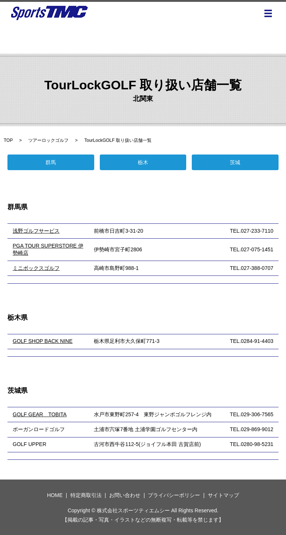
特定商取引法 (86, 495)
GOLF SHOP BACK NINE (43, 341)
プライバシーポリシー (174, 495)
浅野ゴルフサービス (36, 231)
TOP (8, 140)
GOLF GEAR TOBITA (40, 414)
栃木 (143, 162)
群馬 (50, 162)
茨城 (235, 162)
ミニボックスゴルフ (36, 268)
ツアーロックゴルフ (48, 140)
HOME (55, 495)
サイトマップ (223, 495)
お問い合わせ (124, 495)
